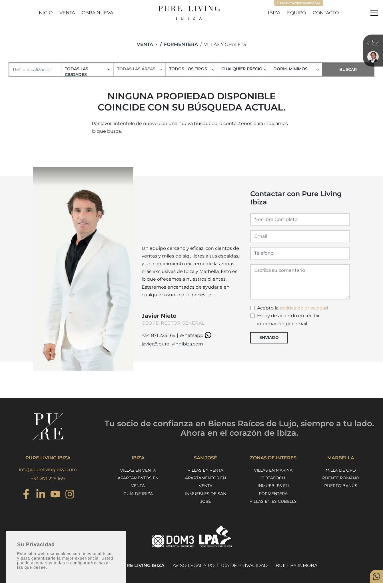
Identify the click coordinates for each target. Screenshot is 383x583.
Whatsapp (196, 335)
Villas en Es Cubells (273, 501)
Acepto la (292, 308)
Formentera (181, 44)
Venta (67, 12)
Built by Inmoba (296, 565)
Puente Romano (340, 478)
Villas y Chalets (225, 44)
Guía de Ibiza (138, 493)
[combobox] (87, 69)
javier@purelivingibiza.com (172, 344)
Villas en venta (138, 470)
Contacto (326, 12)
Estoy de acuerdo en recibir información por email (288, 319)
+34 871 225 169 (159, 335)
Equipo (296, 12)
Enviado (269, 337)
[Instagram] (26, 495)
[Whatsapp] (376, 576)
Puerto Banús (340, 485)
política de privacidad (304, 308)
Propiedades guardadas (298, 3)
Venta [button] (145, 44)
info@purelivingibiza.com (48, 469)
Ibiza (274, 12)
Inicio (45, 12)
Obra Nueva (97, 12)
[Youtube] (55, 495)
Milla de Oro (341, 470)
